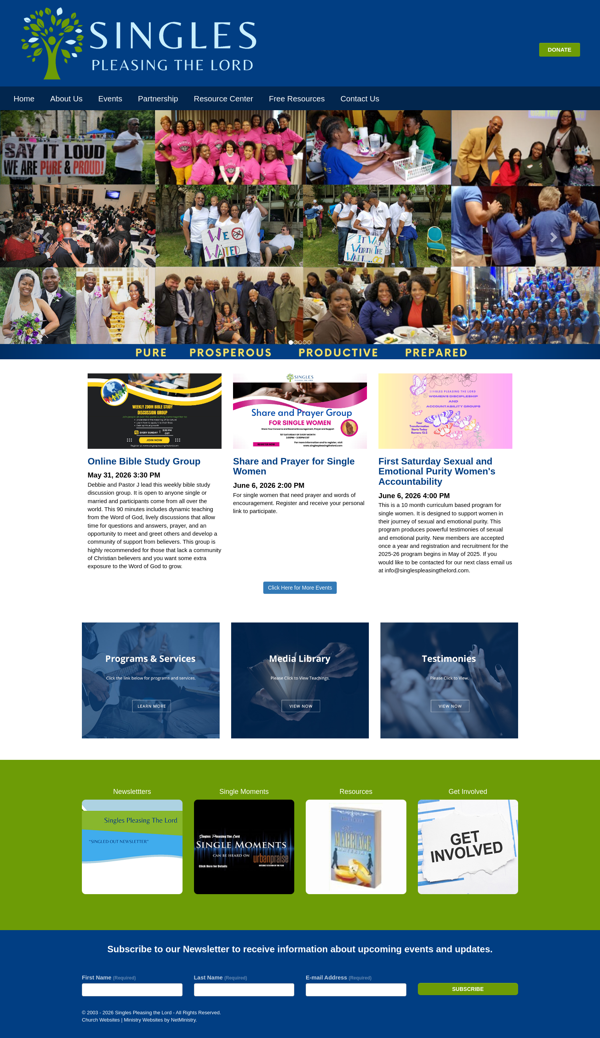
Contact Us (360, 98)
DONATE (559, 49)
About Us (66, 98)
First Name (109, 977)
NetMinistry (183, 1020)
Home (24, 98)
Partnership (158, 98)
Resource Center (223, 98)
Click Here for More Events (300, 588)
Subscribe (468, 989)
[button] (45, 234)
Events (110, 98)
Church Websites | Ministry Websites (123, 1020)
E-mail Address (339, 977)
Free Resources (297, 98)
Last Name (220, 977)
